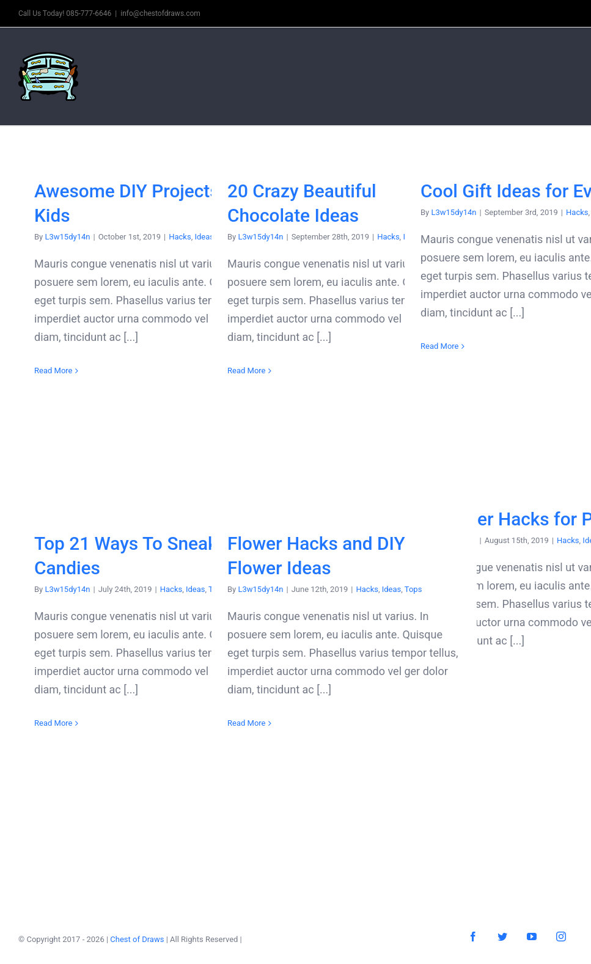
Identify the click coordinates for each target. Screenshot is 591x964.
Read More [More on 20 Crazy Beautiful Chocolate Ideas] (246, 370)
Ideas (195, 589)
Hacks (180, 236)
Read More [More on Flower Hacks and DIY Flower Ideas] (246, 723)
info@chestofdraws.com (160, 13)
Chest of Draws (137, 939)
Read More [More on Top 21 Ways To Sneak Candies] (53, 723)
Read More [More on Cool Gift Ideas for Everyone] (439, 346)
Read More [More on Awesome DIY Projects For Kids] (53, 370)
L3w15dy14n (67, 236)
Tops (413, 589)
